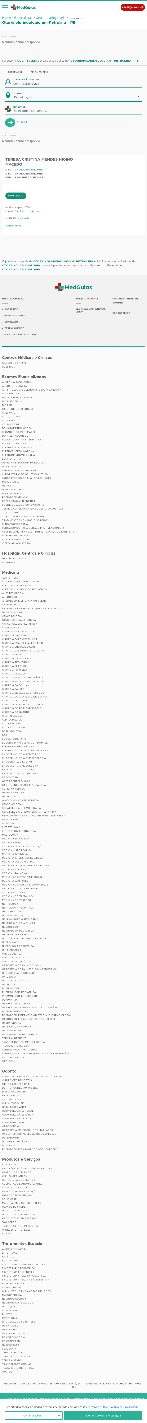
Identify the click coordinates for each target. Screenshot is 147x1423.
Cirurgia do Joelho (15, 700)
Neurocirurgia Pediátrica (20, 919)
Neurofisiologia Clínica (18, 923)
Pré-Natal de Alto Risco (19, 1322)
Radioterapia (11, 1023)
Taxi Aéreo (9, 1222)
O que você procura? (26, 79)
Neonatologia (12, 911)
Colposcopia (11, 424)
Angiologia (10, 597)
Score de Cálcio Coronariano (23, 505)
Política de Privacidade (20, 335)
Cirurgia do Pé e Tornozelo (22, 708)
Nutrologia (10, 942)
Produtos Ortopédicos (19, 1215)
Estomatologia (12, 1099)
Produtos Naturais (15, 1211)
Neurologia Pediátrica (18, 931)
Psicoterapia (11, 1341)
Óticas (6, 1234)
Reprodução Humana (16, 1027)
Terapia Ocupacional (16, 1356)
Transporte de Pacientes (20, 1226)
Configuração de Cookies (130, 1398)
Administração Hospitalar (20, 581)
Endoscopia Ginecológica (20, 766)
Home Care (9, 1199)
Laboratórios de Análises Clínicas (26, 478)
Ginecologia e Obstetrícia (20, 800)
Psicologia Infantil (15, 1333)
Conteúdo (11, 322)
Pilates (7, 1314)
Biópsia (7, 405)
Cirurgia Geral (12, 654)
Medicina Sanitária (15, 881)
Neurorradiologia (15, 934)
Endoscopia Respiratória (20, 773)
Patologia (9, 977)
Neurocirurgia (12, 915)
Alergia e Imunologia (17, 585)
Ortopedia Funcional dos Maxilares (27, 1130)
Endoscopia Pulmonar (18, 769)
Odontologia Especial (18, 1111)
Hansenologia (12, 804)
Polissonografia (14, 493)
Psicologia (9, 1330)
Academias (9, 1165)
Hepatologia (11, 819)
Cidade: (17, 93)
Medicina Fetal (12, 842)
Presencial (15, 72)
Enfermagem (11, 1253)
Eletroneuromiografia (18, 455)
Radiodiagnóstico (15, 1011)
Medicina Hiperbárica (17, 850)
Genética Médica (13, 792)
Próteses (9, 1145)
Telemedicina (39, 72)
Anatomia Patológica (16, 382)
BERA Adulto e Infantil (17, 398)
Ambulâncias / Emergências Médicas (27, 1168)
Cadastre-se (121, 313)
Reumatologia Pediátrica (19, 1034)
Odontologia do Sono (17, 1119)
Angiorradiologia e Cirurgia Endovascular (32, 608)
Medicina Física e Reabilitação (23, 846)
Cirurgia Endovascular (18, 647)
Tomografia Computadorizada (23, 516)
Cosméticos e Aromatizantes (22, 1184)
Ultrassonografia (15, 524)
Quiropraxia (11, 1345)
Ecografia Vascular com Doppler (26, 743)
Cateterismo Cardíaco (17, 409)
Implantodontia (13, 1103)
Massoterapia (12, 1295)
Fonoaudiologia (13, 1284)
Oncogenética (12, 954)
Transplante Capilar (17, 1364)
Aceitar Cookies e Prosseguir (103, 1415)
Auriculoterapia (13, 1249)
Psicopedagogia (13, 1337)
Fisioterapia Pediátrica (18, 1268)
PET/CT (6, 486)
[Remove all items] (138, 96)
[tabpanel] (73, 231)
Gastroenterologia (16, 781)
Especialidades (14, 315)
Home (6, 18)
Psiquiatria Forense (16, 1004)
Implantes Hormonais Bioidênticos (26, 1291)
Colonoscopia (12, 723)
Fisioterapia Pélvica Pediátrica (24, 1276)
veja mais (34, 225)
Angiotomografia (14, 386)
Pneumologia (11, 988)
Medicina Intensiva (15, 854)
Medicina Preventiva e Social (22, 877)
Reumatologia (12, 1030)
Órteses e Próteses (16, 1230)
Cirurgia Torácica (14, 670)
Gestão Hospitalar (15, 363)
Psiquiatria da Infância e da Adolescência (31, 1007)
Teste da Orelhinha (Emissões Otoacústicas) (33, 509)
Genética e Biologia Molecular (24, 463)
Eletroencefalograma (18, 451)
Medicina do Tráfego (16, 900)
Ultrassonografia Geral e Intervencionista (33, 528)
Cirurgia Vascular (15, 674)
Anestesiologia (13, 593)
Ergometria (10, 777)
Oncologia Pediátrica (17, 961)
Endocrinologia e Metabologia (24, 758)
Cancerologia (12, 616)
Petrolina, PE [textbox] (23, 97)
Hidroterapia (11, 1287)
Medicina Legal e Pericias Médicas (25, 865)
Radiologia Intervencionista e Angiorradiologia (36, 1015)
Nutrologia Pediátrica (18, 946)
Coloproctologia (14, 727)
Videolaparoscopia (16, 539)
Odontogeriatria (14, 1107)
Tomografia (10, 513)
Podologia (9, 1318)
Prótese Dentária (14, 1142)
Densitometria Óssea (17, 428)
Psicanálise (10, 1326)
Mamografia (10, 482)
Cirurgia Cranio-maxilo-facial (23, 643)
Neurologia (10, 927)
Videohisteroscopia (16, 536)
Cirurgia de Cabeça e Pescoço (23, 693)
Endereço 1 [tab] (16, 210)
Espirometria (11, 459)
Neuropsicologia (14, 1299)
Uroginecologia (13, 1057)
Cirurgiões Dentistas (17, 1080)
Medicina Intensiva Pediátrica (22, 858)
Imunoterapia (11, 467)
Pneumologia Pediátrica (19, 992)
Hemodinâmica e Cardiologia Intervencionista (34, 816)
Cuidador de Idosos (16, 1188)
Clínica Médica (12, 720)
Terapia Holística (14, 1353)
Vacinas (7, 1372)
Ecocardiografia (14, 739)
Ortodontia (10, 1126)
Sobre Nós (11, 309)
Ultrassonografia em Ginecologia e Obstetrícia (36, 1053)
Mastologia (10, 835)
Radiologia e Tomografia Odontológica (30, 1149)
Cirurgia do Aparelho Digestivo (24, 697)
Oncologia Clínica (14, 957)
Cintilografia (11, 417)
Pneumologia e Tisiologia (20, 996)
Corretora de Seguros (18, 1180)
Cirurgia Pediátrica (15, 662)
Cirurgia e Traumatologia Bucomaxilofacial (32, 1076)
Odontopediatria (14, 1122)
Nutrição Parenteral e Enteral (24, 938)
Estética (8, 1257)
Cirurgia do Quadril (16, 712)
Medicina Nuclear (14, 869)
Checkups (9, 413)
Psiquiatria (10, 1000)
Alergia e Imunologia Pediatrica (24, 589)
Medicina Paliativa (14, 873)
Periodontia (11, 1138)
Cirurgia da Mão (13, 689)
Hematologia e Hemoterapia (21, 808)
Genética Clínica (13, 789)
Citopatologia (12, 716)
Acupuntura (10, 578)
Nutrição (8, 1307)
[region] (73, 1411)
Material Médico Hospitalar (21, 1203)
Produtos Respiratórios (20, 1218)
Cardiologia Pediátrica (18, 631)
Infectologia (11, 827)
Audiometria (10, 394)
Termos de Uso (14, 328)
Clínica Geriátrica (14, 1176)
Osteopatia (10, 1310)
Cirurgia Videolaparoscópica (23, 681)
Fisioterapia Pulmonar (18, 1272)
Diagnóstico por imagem (19, 432)
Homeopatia (10, 823)
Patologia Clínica (14, 980)
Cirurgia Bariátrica (15, 635)
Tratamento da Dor (15, 1046)
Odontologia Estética (17, 1115)
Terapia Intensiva (14, 1038)
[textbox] (32, 111)
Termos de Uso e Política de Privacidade (113, 1407)
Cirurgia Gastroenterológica (23, 651)
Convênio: (19, 107)
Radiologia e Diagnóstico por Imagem (28, 1019)
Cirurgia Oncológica (16, 658)
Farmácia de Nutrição (17, 1195)
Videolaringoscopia (16, 543)
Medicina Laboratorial (18, 862)
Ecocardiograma (14, 444)
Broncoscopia (12, 612)
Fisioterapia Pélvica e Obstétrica (25, 1280)
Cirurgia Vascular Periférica (22, 677)
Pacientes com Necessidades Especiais (29, 1134)
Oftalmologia (11, 950)
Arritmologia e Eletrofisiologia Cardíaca (31, 390)
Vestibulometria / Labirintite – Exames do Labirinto (38, 532)
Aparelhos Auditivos (16, 1172)
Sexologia (9, 1349)
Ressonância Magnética (18, 501)
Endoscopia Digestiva (17, 762)
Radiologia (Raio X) (15, 497)
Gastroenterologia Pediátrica (24, 785)
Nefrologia (10, 904)
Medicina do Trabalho (17, 896)
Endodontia (10, 1096)
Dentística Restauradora (20, 1088)
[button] (5, 7)
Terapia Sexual (12, 1360)
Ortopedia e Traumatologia (21, 965)
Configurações (32, 1415)
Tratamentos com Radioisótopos (25, 520)
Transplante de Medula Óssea (23, 1042)
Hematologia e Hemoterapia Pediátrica (29, 812)
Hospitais (8, 367)
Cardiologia (10, 628)
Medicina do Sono (14, 892)
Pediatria (8, 984)
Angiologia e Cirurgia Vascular (24, 601)
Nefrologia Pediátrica (18, 908)
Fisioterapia (10, 1261)
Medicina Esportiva (15, 839)
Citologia (8, 421)
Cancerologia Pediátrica (19, 624)
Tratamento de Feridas (18, 1368)
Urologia (8, 1061)
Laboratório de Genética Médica (25, 474)
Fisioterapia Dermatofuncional (24, 1264)
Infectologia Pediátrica (19, 831)
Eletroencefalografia (18, 746)
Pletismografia (13, 490)
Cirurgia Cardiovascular (19, 639)
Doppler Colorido (15, 436)
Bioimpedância (12, 401)
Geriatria (8, 796)
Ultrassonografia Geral (19, 1050)
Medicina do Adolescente (20, 888)
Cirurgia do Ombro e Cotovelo (24, 704)
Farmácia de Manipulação (20, 1192)
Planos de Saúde (14, 1207)
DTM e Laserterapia (15, 1084)
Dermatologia (12, 731)
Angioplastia (11, 604)
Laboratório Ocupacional (20, 470)
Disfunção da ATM (14, 1092)
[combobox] (25, 97)
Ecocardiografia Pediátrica (22, 440)
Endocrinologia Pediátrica (21, 754)
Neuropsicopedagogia (18, 1303)
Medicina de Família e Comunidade (25, 885)
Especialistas (23, 18)
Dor (5, 735)
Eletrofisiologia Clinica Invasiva (25, 750)
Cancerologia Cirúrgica (19, 620)
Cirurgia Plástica (14, 666)
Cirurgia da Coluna (15, 685)
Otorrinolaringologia (50, 18)
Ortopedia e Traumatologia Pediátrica (29, 969)
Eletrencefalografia (17, 447)
